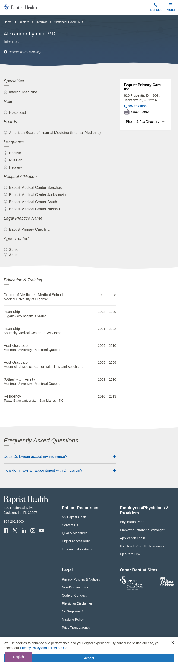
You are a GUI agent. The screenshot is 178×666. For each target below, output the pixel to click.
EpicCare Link (130, 554)
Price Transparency (76, 627)
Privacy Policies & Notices (81, 579)
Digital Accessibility (76, 541)
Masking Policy (73, 619)
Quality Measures (75, 533)
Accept (89, 658)
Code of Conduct (74, 595)
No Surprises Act (74, 611)
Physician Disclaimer (77, 603)
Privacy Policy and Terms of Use (43, 648)
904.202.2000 (14, 521)
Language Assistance (77, 549)
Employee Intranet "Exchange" (142, 530)
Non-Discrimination (76, 587)
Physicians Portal (132, 522)
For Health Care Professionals (142, 546)
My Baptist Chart (74, 517)
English (18, 657)
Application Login (132, 538)
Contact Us (70, 525)
